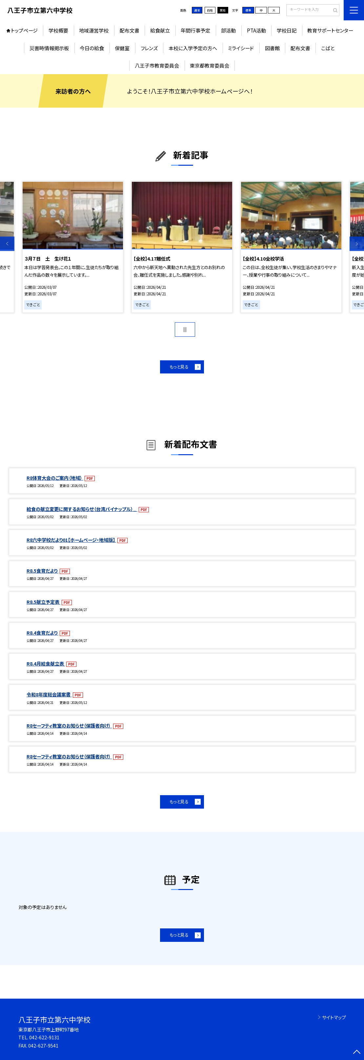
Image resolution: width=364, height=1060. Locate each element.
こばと (327, 48)
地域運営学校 (94, 30)
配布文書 (129, 30)
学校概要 (58, 30)
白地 (210, 10)
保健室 (122, 48)
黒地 (223, 10)
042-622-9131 (44, 1037)
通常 (197, 10)
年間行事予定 (195, 30)
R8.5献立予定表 (43, 602)
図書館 (272, 48)
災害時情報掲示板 (49, 48)
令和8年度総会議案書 (49, 694)
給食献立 (160, 30)
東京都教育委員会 (209, 65)
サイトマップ (334, 1017)
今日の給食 (92, 48)
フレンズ (149, 48)
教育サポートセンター (330, 30)
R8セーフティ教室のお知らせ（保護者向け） (69, 725)
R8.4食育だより (42, 632)
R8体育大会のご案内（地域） (55, 478)
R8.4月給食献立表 (46, 663)
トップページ (24, 30)
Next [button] (357, 244)
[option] (73, 247)
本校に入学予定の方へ (193, 48)
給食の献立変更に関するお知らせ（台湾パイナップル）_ (82, 509)
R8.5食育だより (42, 570)
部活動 (228, 30)
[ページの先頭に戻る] (357, 1053)
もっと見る (179, 367)
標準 (248, 10)
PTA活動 (256, 30)
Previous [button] (7, 244)
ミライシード (241, 48)
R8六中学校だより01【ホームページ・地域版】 (71, 540)
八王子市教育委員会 (157, 65)
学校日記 (286, 30)
